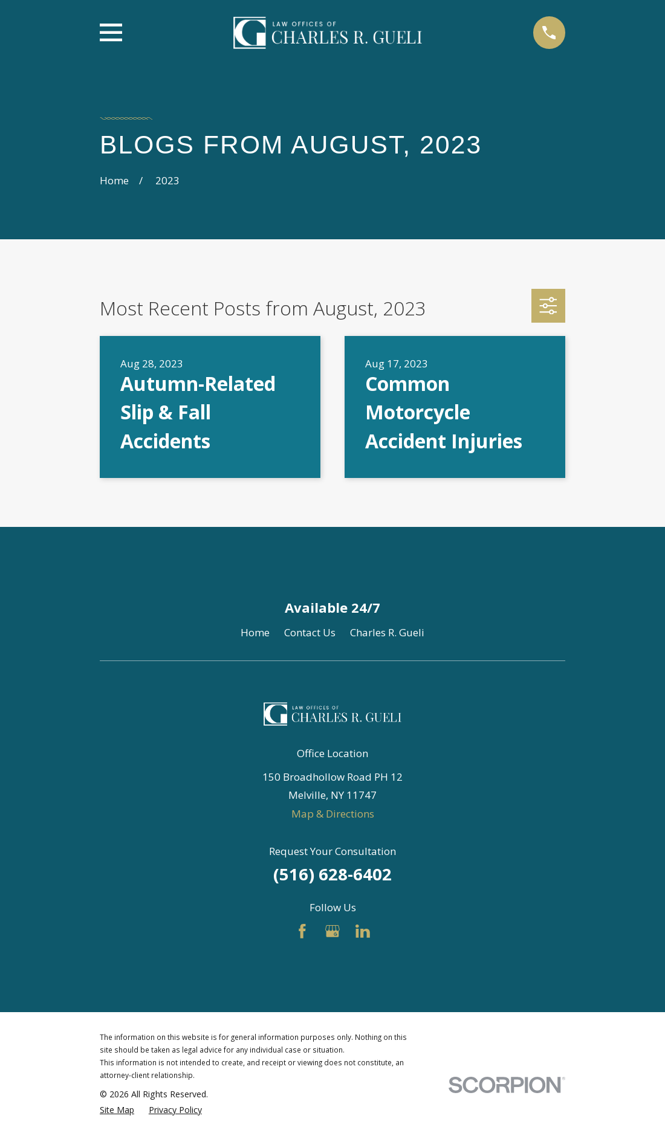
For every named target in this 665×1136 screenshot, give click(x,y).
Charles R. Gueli (387, 632)
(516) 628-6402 (332, 874)
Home (255, 632)
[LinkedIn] (362, 931)
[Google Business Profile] (332, 931)
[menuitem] (117, 1110)
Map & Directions (332, 814)
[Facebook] (302, 931)
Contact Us (310, 632)
